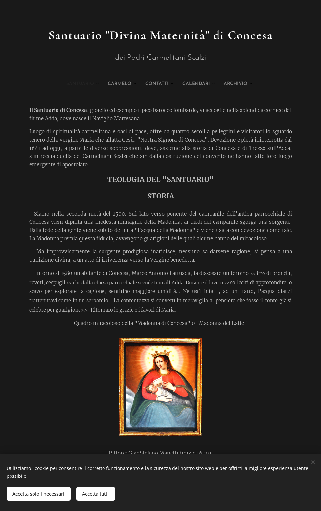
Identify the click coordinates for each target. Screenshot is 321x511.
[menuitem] (133, 84)
